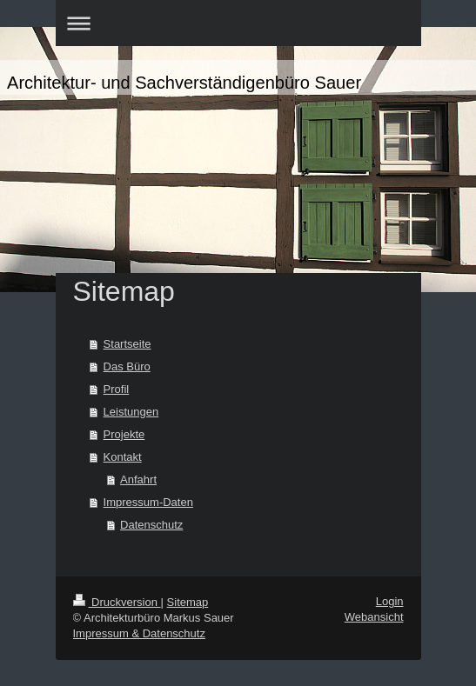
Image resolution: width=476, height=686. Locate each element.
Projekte (124, 434)
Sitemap (188, 602)
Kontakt (123, 456)
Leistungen (131, 411)
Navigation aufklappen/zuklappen (238, 23)
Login (390, 601)
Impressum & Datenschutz (139, 633)
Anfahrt (138, 479)
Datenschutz (151, 524)
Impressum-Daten (148, 502)
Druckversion (117, 602)
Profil (117, 389)
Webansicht (374, 616)
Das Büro (127, 366)
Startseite (127, 343)
